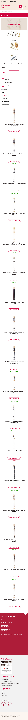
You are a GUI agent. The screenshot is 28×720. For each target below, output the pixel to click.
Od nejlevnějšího (5, 101)
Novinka (7, 79)
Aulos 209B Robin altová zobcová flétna (14, 183)
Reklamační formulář (7, 685)
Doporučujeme (8, 82)
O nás (3, 692)
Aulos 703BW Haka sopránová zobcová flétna (14, 540)
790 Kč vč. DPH (13, 547)
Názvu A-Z (4, 95)
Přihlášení (13, 1)
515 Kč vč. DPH (13, 191)
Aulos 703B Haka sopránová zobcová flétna (14, 510)
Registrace (5, 1)
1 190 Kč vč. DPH (12, 220)
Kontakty (4, 695)
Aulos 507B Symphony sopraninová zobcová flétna (14, 362)
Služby (4, 694)
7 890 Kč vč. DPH (12, 458)
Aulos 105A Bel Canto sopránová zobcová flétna (14, 125)
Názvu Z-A (4, 98)
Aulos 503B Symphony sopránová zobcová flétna (14, 332)
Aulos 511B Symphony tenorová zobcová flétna (14, 421)
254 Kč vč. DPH (13, 161)
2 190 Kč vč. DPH (12, 428)
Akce (6, 76)
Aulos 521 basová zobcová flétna (14, 451)
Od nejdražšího (5, 104)
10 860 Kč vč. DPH (13, 488)
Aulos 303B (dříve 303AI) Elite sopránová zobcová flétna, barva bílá (14, 243)
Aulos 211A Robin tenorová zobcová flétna (14, 214)
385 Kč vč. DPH (13, 517)
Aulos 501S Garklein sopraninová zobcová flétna (14, 303)
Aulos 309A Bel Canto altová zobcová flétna (14, 273)
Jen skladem (8, 86)
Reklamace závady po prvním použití (11, 683)
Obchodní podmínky (7, 681)
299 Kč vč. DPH (13, 131)
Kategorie (6, 15)
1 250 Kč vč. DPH (12, 606)
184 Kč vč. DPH (13, 250)
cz (25, 6)
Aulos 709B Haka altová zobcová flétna (14, 569)
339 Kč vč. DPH (13, 369)
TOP (3, 92)
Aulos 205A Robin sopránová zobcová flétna (14, 154)
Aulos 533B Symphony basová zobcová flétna (14, 481)
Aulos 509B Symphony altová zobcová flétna (14, 392)
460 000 (22, 70)
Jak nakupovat (5, 679)
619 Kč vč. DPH (13, 280)
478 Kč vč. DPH (13, 339)
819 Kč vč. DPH (13, 399)
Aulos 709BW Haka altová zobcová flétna (14, 600)
